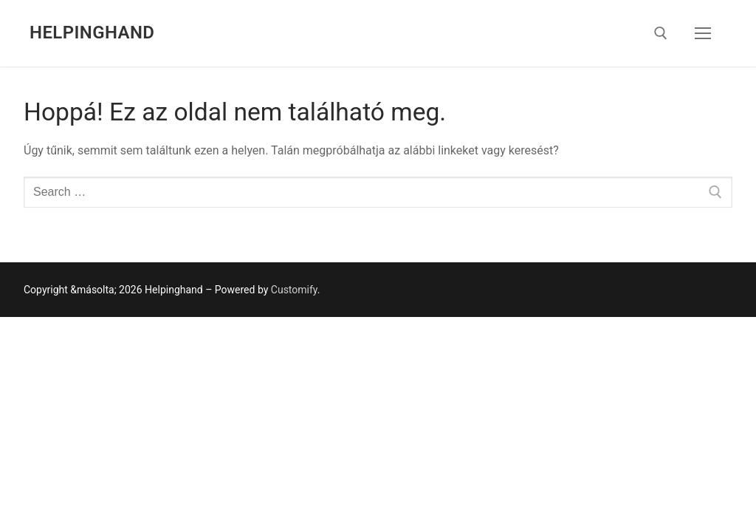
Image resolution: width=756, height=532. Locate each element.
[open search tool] (660, 33)
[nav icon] (702, 33)
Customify (294, 290)
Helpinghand (92, 32)
